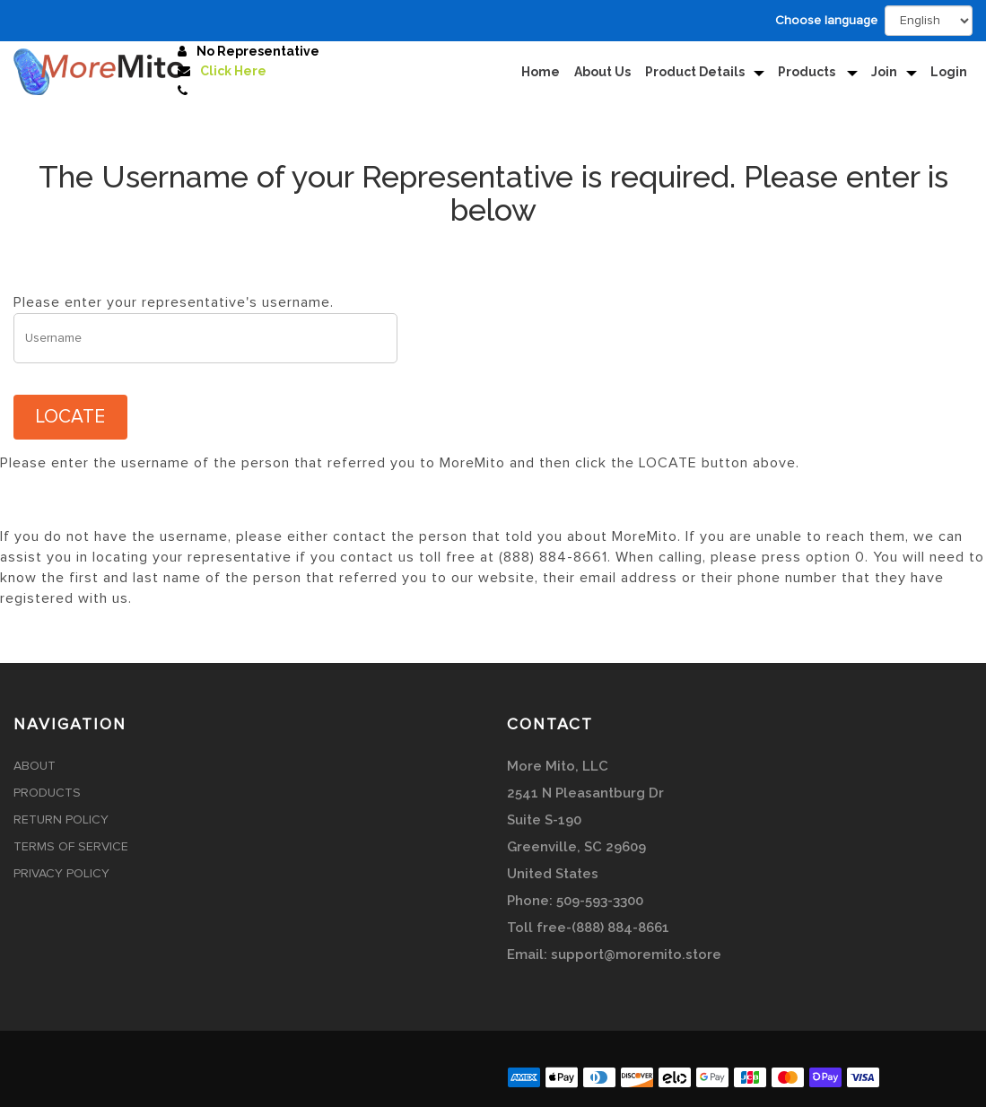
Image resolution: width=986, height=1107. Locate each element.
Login (948, 72)
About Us (602, 72)
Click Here (233, 71)
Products (808, 72)
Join (884, 72)
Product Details (695, 72)
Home (540, 72)
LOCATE (70, 416)
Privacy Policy (61, 873)
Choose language (826, 20)
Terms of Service (70, 847)
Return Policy (61, 820)
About (34, 766)
